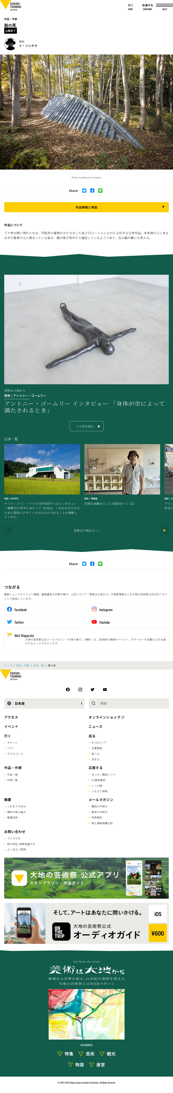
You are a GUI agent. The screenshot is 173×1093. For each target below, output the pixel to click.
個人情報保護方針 (102, 823)
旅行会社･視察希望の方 (21, 844)
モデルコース (15, 753)
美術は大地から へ (86, 530)
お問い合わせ (14, 831)
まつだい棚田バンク (104, 774)
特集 (69, 1054)
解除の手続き (100, 812)
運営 (100, 1064)
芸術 (90, 1054)
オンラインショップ (105, 717)
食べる (96, 753)
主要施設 (97, 748)
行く (7, 735)
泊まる (96, 759)
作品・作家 (10, 19)
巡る (92, 735)
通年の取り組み (16, 812)
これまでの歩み (16, 806)
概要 (7, 799)
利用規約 (97, 817)
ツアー (11, 748)
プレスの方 (14, 838)
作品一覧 (38, 665)
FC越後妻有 (99, 780)
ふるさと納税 (100, 791)
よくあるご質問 (16, 849)
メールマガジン (101, 799)
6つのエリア (99, 742)
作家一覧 (12, 780)
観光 (111, 1054)
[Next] (164, 530)
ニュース (96, 726)
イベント (11, 726)
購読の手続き (100, 806)
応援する (96, 767)
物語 (79, 1064)
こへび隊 (97, 785)
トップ (8, 665)
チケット (12, 742)
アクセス (11, 717)
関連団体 (12, 817)
